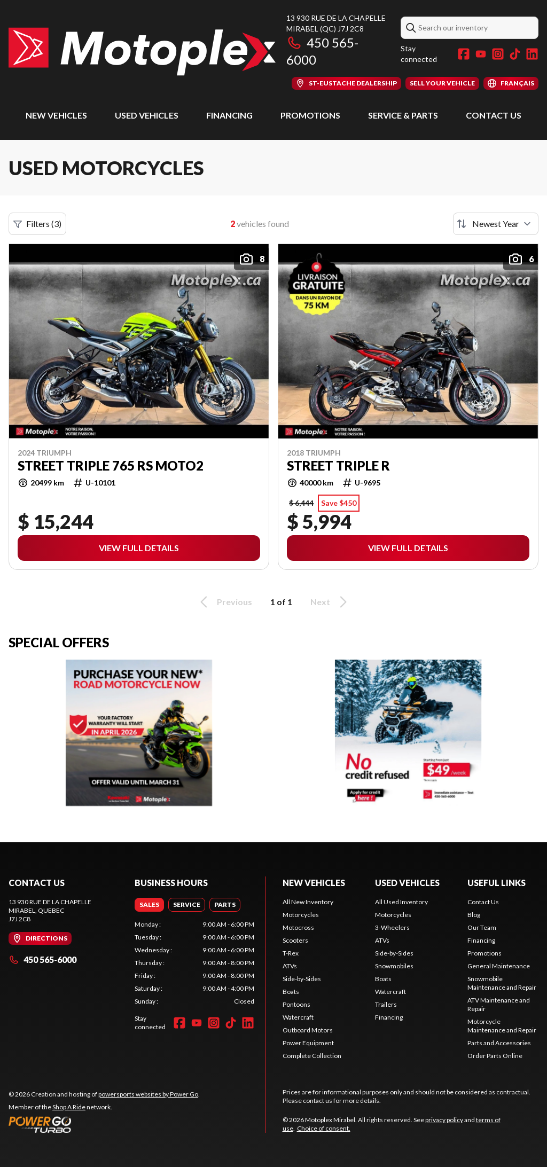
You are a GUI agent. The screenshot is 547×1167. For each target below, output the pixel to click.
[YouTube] (480, 54)
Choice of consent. (323, 1128)
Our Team (481, 927)
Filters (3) (37, 223)
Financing (229, 115)
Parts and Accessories (499, 1043)
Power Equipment (308, 1043)
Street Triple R (338, 465)
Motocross (298, 927)
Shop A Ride (68, 1107)
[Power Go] (104, 1124)
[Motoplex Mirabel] (142, 51)
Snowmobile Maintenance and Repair (501, 983)
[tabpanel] (194, 963)
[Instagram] (497, 54)
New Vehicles (56, 115)
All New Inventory (308, 902)
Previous (224, 602)
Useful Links (496, 883)
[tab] (149, 905)
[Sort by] (495, 224)
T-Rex (291, 953)
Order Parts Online (494, 1056)
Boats (291, 992)
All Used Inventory (401, 902)
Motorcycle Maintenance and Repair (501, 1025)
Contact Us (493, 115)
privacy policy (444, 1120)
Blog (473, 915)
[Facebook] (463, 54)
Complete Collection (312, 1056)
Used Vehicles (146, 115)
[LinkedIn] (532, 54)
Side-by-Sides (302, 979)
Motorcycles (301, 915)
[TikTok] (515, 54)
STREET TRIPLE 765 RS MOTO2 (111, 465)
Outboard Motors (308, 1030)
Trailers (386, 1004)
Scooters (295, 940)
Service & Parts (403, 115)
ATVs (290, 966)
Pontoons (296, 1004)
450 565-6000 (42, 959)
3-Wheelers (392, 927)
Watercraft (298, 1017)
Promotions (310, 115)
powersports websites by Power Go (148, 1094)
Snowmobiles (394, 966)
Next (330, 602)
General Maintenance (498, 966)
